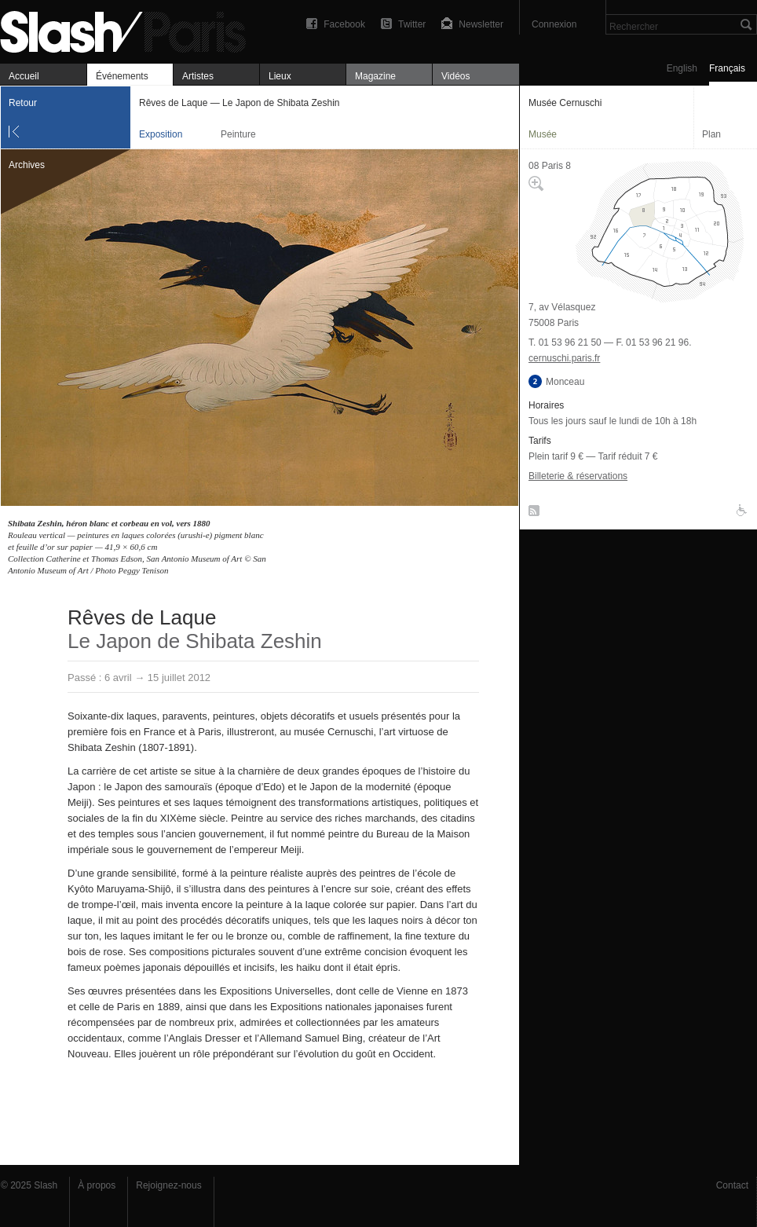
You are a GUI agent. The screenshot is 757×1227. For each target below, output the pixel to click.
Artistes (198, 76)
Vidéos (455, 76)
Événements (122, 76)
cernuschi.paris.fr (564, 358)
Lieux (280, 76)
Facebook (344, 24)
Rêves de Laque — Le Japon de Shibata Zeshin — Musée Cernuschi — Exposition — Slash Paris (129, 29)
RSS (531, 514)
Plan (711, 134)
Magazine (375, 76)
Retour (23, 102)
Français (727, 68)
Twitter (412, 24)
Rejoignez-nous (168, 1185)
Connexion (554, 24)
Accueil (24, 76)
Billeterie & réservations (577, 476)
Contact (732, 1185)
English (682, 68)
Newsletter (481, 24)
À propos (96, 1185)
